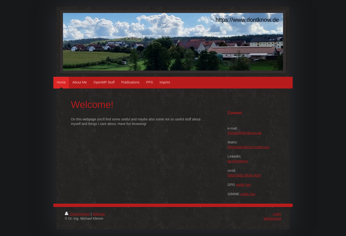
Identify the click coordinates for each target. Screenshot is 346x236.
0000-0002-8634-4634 (244, 175)
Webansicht (272, 218)
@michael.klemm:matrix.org (248, 147)
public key (243, 185)
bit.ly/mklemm (238, 161)
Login (277, 214)
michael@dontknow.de (244, 133)
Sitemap (99, 214)
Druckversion (78, 214)
